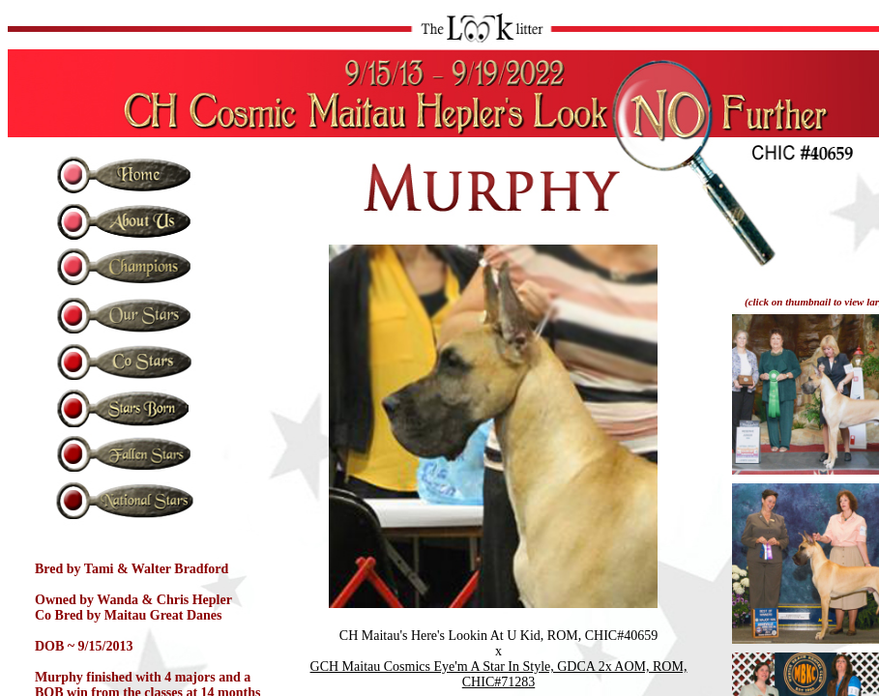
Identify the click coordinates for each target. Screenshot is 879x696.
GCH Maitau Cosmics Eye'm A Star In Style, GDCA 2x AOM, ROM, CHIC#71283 (499, 674)
